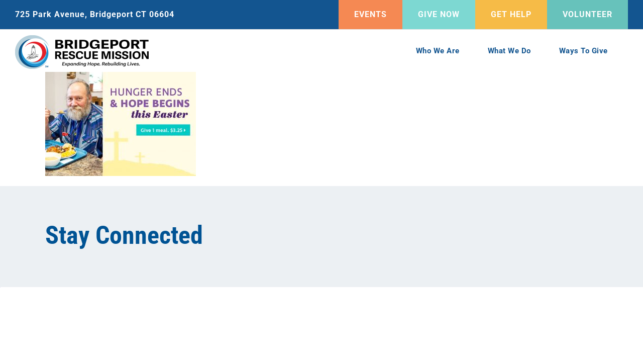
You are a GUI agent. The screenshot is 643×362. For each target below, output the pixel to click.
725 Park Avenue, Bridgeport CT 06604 (94, 14)
